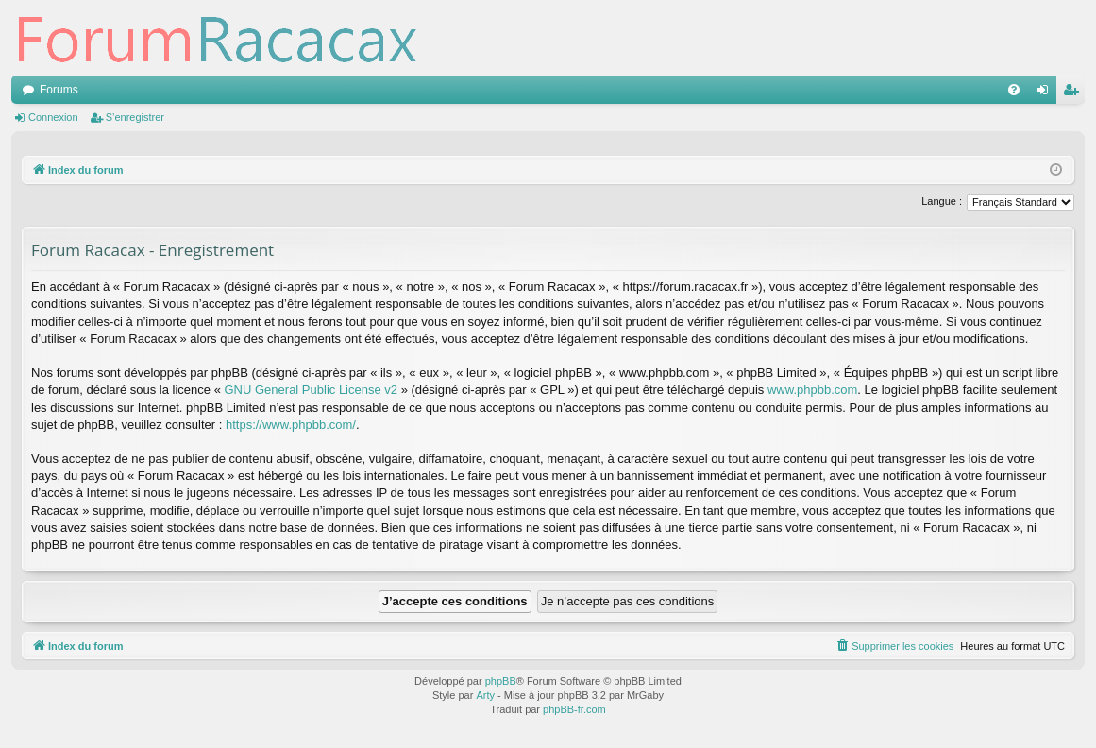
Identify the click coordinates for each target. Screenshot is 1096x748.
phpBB (500, 681)
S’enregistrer (135, 117)
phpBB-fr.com (574, 709)
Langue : (941, 201)
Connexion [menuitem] (1046, 93)
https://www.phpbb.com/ (291, 424)
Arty (485, 695)
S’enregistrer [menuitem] (1075, 93)
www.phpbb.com (812, 389)
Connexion (53, 117)
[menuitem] (1014, 90)
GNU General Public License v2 (311, 389)
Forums (59, 89)
